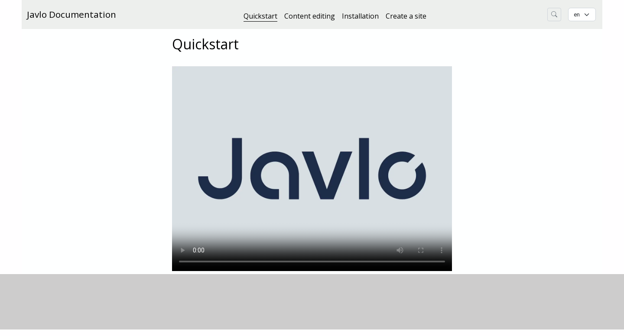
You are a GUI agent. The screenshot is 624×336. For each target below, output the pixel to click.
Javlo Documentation (71, 14)
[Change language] (582, 14)
